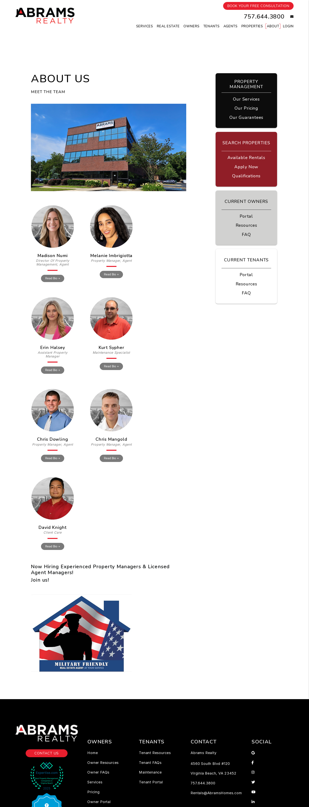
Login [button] (288, 26)
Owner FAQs (98, 772)
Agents (230, 26)
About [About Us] (273, 26)
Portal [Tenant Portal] (246, 275)
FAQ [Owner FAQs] (246, 235)
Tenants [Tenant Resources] (211, 26)
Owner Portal (99, 802)
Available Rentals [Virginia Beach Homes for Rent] (246, 158)
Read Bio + (52, 278)
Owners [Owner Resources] (191, 26)
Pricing (93, 792)
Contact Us (46, 753)
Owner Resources (103, 763)
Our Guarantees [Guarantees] (246, 117)
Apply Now (246, 167)
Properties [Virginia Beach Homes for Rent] (252, 26)
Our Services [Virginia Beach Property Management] (246, 99)
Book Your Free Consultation (258, 6)
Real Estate (168, 26)
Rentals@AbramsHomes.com (216, 793)
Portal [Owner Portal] (246, 216)
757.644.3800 (264, 16)
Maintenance (150, 772)
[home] (44, 15)
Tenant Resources (155, 753)
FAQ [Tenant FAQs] (246, 293)
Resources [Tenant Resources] (246, 284)
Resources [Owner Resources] (246, 225)
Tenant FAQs (150, 763)
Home (92, 753)
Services (94, 782)
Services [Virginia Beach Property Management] (144, 26)
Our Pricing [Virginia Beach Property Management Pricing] (246, 108)
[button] (289, 16)
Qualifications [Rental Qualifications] (246, 176)
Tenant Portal (151, 782)
